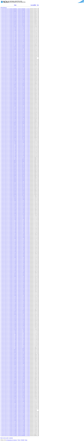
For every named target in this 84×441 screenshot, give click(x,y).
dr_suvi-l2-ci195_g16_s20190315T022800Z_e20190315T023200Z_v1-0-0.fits (15, 55)
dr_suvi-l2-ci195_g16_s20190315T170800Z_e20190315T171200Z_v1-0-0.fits (15, 333)
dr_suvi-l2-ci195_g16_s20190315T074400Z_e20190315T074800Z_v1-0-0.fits (15, 155)
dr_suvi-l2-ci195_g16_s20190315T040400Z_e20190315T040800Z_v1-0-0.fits (15, 85)
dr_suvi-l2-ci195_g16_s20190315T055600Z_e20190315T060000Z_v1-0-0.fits (15, 121)
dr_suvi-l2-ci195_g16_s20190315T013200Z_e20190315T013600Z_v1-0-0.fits (15, 37)
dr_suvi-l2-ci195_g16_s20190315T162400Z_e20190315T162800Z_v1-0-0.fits (15, 319)
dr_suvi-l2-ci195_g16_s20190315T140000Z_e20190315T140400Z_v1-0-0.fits (15, 273)
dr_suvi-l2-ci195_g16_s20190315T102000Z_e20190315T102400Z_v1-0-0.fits (15, 204)
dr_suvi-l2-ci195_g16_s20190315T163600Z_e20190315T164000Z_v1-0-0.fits (15, 323)
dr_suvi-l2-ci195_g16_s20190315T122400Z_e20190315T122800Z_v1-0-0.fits (15, 243)
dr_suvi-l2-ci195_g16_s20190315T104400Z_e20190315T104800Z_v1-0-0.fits (15, 212)
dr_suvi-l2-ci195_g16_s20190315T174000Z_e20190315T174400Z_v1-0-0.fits (15, 343)
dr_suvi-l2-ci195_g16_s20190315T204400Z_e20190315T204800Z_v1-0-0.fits (15, 395)
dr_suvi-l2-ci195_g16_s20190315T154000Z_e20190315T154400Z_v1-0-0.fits (15, 305)
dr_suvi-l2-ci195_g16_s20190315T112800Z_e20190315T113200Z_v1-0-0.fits (15, 225)
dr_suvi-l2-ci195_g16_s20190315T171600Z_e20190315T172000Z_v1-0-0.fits (15, 335)
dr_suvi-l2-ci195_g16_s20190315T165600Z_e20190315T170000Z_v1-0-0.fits (15, 329)
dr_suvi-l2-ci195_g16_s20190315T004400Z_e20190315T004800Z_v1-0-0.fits (15, 22)
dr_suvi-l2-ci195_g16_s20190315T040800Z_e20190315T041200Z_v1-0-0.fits (15, 87)
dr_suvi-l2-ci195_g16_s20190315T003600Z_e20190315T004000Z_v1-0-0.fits (15, 20)
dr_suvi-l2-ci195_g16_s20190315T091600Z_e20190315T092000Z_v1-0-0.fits (15, 184)
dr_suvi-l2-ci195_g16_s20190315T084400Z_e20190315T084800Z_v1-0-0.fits (15, 174)
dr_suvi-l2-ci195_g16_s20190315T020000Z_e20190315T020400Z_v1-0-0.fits (15, 46)
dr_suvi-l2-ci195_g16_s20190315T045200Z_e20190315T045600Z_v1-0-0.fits (15, 100)
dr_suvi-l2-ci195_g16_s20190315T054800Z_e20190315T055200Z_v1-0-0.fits (15, 118)
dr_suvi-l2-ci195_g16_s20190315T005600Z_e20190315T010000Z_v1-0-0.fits (15, 26)
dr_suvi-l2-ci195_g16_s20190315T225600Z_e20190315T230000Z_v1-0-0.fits (15, 416)
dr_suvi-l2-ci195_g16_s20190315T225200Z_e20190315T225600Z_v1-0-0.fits (15, 415)
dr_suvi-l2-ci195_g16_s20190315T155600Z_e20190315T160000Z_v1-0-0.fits (15, 310)
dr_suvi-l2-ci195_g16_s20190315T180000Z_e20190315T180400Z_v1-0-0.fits (15, 349)
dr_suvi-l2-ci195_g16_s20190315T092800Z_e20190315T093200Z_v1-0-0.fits (15, 188)
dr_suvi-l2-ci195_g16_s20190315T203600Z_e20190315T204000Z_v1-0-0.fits (15, 392)
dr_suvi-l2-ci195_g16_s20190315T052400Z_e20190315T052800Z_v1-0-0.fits (15, 111)
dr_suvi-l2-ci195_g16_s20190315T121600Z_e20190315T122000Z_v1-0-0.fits (15, 241)
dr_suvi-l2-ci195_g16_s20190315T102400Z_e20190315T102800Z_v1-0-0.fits (15, 205)
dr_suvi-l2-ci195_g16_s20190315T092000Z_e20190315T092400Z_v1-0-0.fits (15, 185)
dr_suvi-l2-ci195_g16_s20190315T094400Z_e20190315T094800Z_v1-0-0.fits (15, 193)
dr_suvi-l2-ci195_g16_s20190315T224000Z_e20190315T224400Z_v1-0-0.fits (15, 411)
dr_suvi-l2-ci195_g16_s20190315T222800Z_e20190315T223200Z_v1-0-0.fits (15, 407)
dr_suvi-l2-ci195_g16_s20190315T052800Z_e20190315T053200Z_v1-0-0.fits (15, 112)
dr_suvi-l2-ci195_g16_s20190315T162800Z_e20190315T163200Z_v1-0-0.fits (15, 320)
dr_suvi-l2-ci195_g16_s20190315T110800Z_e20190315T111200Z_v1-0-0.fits (15, 219)
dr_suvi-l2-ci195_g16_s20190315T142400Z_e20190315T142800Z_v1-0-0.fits (15, 281)
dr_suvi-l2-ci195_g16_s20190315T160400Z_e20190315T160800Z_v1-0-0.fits (15, 313)
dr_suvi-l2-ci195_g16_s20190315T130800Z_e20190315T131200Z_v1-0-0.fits (15, 257)
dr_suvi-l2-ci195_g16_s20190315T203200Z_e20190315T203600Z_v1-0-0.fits (15, 391)
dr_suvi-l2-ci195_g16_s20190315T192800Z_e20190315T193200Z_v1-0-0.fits (15, 371)
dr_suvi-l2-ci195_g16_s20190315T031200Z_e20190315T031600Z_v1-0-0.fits (15, 69)
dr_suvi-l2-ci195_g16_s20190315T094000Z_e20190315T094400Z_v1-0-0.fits (15, 191)
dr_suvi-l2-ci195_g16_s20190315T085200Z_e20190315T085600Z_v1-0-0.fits (15, 176)
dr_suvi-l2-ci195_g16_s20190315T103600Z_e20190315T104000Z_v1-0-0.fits (15, 209)
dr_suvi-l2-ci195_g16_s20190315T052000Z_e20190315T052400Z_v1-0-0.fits (15, 109)
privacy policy (6, 437)
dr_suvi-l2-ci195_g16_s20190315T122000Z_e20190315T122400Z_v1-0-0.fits (15, 242)
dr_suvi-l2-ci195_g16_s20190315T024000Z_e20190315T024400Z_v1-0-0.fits (15, 59)
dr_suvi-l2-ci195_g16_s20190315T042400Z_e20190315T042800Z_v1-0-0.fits (15, 92)
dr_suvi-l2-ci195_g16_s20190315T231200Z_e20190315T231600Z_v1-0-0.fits (15, 421)
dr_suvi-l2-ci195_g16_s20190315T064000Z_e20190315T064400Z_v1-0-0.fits (15, 135)
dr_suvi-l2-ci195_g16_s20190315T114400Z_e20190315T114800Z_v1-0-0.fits (15, 230)
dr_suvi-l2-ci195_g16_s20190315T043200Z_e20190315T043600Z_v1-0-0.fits (15, 94)
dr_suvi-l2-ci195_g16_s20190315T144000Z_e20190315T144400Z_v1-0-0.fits (15, 286)
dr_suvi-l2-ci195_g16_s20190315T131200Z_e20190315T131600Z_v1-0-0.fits (15, 258)
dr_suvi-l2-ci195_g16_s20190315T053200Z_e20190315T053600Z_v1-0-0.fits (15, 113)
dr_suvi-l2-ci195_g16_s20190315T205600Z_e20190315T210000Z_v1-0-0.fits (15, 398)
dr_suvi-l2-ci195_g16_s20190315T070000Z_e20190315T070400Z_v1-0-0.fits (15, 141)
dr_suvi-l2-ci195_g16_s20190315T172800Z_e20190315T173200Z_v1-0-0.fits (15, 339)
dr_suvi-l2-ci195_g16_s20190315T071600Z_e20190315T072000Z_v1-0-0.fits (15, 146)
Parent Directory (4, 7)
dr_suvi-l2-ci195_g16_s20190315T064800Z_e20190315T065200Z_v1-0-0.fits (15, 137)
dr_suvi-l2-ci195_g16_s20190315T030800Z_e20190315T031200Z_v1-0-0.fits (15, 68)
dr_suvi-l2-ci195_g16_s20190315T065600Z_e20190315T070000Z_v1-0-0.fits (15, 140)
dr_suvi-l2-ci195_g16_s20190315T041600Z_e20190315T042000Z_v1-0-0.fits (15, 89)
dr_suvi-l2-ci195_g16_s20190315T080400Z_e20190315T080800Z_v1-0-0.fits (15, 161)
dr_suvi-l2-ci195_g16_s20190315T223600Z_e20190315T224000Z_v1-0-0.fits (15, 410)
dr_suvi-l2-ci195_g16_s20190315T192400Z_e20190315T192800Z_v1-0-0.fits (15, 369)
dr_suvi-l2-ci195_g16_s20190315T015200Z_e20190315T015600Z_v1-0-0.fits (15, 44)
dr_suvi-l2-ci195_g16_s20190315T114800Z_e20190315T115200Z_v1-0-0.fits (15, 232)
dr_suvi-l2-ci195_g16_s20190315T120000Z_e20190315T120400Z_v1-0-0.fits (15, 236)
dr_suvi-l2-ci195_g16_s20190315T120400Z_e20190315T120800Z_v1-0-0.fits (15, 237)
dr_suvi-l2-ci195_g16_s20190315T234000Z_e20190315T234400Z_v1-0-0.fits (15, 430)
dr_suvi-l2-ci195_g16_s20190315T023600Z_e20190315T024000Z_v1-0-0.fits (15, 58)
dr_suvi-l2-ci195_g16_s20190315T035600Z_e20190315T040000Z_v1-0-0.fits (15, 83)
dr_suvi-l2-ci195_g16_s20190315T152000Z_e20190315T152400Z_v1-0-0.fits (15, 299)
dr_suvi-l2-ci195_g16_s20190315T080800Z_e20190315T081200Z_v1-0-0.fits (15, 162)
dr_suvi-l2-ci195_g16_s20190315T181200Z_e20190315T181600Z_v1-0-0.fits (15, 353)
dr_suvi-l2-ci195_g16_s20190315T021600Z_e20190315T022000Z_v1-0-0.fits (15, 51)
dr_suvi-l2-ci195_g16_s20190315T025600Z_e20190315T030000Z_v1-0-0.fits (15, 64)
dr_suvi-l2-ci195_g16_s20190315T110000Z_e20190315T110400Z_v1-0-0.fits (15, 217)
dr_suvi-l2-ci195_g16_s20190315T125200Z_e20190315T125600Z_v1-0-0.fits (15, 252)
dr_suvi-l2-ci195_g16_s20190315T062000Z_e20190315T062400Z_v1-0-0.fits (15, 128)
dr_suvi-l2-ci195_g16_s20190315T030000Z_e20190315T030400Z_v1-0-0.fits (15, 65)
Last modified (33, 5)
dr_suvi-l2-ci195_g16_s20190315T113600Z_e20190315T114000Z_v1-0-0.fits (15, 228)
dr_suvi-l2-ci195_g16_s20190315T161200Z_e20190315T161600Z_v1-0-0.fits (15, 315)
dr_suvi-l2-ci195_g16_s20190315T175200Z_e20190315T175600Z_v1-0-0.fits (15, 347)
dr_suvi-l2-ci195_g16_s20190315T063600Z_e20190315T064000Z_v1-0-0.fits (15, 133)
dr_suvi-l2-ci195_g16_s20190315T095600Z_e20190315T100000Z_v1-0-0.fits (15, 196)
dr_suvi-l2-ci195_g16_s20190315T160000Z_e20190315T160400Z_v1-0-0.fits (15, 311)
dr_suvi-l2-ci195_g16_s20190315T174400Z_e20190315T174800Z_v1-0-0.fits (15, 344)
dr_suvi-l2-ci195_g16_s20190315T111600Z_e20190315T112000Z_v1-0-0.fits (15, 222)
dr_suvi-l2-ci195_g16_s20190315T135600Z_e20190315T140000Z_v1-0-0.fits (15, 272)
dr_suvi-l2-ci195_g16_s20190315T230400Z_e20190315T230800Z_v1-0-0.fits (15, 419)
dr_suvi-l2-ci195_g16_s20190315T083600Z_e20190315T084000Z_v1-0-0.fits (15, 171)
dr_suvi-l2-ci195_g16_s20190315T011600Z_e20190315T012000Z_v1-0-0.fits (15, 32)
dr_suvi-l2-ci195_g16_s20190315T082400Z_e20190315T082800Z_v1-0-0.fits (15, 167)
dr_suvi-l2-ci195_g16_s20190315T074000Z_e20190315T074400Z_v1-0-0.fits (15, 153)
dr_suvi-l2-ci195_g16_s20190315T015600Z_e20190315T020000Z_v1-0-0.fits (15, 45)
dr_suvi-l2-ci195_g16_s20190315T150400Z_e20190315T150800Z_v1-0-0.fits (15, 294)
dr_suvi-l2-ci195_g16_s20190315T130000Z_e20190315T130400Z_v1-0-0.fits (15, 254)
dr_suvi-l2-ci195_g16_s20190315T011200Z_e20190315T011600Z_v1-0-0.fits (15, 31)
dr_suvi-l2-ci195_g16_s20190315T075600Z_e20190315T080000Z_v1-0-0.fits (15, 159)
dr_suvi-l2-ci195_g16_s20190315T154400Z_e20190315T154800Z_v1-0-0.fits (15, 306)
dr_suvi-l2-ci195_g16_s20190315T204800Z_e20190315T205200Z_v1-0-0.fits (15, 396)
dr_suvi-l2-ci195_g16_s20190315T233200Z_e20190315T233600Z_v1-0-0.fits (15, 427)
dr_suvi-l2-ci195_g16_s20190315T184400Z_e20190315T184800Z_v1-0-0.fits (15, 357)
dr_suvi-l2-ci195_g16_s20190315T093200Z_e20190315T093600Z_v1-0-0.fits (15, 189)
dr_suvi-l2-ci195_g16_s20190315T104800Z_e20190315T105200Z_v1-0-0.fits (15, 213)
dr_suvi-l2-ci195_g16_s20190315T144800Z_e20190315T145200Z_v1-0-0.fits (15, 289)
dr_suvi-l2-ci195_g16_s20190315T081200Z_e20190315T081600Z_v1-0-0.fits (15, 164)
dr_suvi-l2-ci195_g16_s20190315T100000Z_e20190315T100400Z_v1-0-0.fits (15, 198)
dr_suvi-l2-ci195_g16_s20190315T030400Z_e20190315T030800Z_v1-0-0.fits (15, 66)
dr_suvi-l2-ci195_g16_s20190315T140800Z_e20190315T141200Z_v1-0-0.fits (15, 276)
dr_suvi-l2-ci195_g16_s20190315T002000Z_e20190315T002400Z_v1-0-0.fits (15, 15)
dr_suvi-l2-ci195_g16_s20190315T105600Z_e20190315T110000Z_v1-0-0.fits (15, 215)
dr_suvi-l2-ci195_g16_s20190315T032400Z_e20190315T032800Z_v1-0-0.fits (15, 73)
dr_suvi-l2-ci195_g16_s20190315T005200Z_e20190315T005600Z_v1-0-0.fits (15, 25)
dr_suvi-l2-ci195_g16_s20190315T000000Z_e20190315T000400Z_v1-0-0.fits (15, 8)
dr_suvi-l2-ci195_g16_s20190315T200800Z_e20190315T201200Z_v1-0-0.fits (15, 383)
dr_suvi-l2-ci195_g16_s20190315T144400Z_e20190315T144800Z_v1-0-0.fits (15, 287)
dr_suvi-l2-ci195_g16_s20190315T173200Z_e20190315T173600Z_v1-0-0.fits (15, 340)
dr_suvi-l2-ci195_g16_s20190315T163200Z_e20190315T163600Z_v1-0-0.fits (15, 321)
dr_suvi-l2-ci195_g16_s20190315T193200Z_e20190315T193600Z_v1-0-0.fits (15, 372)
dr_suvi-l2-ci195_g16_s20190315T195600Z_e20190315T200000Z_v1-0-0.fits (15, 379)
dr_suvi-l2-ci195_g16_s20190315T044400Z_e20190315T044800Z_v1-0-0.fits (15, 98)
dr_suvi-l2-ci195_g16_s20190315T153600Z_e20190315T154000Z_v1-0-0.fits (15, 304)
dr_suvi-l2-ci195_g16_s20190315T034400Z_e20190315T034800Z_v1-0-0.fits (15, 79)
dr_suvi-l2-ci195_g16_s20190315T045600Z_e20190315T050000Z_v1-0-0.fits (15, 102)
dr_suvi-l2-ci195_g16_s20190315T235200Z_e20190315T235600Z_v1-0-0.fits (15, 434)
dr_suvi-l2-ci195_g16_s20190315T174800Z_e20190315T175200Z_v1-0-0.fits (15, 345)
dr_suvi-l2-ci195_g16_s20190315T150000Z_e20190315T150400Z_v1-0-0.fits (15, 292)
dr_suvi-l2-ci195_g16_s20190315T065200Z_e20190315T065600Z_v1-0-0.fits (15, 138)
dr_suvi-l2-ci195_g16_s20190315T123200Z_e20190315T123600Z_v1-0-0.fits (15, 246)
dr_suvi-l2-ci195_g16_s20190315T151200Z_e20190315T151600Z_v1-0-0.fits (15, 296)
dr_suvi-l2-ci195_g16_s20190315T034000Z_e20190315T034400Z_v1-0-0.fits (15, 78)
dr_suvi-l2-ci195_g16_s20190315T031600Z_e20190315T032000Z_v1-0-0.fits (15, 70)
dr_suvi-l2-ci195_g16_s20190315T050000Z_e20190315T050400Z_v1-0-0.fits (15, 103)
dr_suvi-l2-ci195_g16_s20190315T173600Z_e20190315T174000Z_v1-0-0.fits (15, 342)
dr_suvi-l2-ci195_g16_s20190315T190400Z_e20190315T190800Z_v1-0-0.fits (15, 363)
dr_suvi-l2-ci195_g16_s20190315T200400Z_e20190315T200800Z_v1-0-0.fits (15, 382)
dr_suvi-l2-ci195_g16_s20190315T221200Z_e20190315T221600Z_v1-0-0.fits (15, 403)
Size (38, 5)
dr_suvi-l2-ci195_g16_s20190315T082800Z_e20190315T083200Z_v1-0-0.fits (15, 169)
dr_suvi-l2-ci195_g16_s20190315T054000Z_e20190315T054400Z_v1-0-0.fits (15, 116)
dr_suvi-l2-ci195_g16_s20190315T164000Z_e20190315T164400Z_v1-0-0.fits (15, 324)
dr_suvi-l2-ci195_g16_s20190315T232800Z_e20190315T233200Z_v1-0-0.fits (15, 426)
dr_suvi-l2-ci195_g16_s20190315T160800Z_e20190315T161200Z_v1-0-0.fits (15, 314)
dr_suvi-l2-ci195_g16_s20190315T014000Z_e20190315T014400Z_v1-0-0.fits (15, 40)
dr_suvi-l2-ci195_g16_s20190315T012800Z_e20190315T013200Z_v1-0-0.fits (15, 36)
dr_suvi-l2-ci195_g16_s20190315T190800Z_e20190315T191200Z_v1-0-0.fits (15, 364)
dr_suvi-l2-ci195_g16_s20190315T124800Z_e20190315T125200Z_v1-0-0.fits (15, 251)
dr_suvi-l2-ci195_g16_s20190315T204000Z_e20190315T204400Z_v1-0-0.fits (15, 393)
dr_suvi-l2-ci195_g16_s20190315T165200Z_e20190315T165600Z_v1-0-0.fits (15, 328)
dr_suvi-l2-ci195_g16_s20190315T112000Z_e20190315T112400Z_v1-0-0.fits (15, 223)
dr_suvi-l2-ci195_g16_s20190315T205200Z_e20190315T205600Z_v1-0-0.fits (15, 397)
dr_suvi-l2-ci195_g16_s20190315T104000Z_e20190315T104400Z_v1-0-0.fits (15, 210)
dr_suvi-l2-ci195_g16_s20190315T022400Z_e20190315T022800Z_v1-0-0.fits (15, 54)
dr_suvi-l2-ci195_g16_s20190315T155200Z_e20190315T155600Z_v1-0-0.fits (15, 309)
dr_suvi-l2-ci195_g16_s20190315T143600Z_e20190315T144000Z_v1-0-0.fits (15, 285)
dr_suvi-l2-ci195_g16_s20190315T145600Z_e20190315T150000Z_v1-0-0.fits (15, 291)
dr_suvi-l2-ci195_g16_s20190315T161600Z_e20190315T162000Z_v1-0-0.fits (15, 316)
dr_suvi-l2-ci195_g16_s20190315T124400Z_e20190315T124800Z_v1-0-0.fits (15, 249)
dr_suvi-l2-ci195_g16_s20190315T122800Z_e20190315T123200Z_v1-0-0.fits (15, 244)
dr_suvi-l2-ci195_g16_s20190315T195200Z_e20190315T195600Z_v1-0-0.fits (15, 378)
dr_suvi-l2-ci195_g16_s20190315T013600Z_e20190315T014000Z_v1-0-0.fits (15, 39)
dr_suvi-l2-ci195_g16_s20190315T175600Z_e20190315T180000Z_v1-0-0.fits (15, 348)
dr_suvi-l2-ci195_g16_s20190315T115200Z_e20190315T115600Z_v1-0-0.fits (15, 233)
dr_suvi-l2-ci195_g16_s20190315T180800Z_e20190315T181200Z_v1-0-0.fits (15, 352)
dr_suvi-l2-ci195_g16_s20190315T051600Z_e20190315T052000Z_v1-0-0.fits (15, 108)
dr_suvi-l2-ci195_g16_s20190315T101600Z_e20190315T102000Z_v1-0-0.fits (15, 203)
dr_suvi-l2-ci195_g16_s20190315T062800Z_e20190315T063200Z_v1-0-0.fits (15, 131)
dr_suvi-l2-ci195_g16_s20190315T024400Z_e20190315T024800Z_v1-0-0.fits (15, 60)
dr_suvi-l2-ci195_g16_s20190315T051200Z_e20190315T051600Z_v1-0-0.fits (15, 107)
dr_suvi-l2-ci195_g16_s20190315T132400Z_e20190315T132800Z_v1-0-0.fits (15, 262)
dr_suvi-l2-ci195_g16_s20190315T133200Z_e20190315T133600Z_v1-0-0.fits (15, 265)
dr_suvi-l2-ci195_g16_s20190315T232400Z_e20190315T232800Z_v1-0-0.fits (15, 425)
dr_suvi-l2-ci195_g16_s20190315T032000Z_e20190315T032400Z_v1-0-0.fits (15, 71)
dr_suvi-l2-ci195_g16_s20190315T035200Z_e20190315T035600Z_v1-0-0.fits (15, 82)
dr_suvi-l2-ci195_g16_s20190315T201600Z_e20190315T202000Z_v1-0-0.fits (15, 386)
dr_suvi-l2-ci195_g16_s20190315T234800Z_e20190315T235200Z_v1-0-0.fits (15, 432)
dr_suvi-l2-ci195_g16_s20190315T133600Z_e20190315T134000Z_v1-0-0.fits (15, 266)
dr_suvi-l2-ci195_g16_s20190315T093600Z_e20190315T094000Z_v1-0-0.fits (15, 190)
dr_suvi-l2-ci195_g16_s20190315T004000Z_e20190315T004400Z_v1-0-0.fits (15, 21)
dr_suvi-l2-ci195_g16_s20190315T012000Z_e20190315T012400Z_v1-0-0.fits (15, 34)
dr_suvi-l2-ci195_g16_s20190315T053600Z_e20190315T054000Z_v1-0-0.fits (15, 114)
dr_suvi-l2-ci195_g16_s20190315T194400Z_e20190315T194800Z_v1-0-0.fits (15, 376)
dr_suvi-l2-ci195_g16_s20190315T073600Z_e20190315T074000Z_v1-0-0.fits (15, 152)
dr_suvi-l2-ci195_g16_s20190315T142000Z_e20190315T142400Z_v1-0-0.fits (15, 280)
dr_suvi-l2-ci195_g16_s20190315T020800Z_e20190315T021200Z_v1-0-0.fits (15, 49)
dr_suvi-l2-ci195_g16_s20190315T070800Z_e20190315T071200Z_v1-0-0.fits (15, 143)
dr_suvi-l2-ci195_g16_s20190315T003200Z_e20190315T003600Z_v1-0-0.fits (15, 18)
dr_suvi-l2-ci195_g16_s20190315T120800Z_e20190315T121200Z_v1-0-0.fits (15, 238)
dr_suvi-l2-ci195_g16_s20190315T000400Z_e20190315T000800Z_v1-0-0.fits (15, 10)
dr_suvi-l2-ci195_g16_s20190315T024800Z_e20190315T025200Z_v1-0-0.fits (15, 61)
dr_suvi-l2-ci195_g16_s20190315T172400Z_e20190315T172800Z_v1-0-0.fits (15, 338)
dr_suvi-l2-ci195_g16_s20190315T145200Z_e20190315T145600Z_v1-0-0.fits (15, 290)
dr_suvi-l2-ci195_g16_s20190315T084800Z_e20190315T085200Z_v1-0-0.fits (15, 175)
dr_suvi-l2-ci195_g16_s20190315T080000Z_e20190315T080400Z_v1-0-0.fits (15, 160)
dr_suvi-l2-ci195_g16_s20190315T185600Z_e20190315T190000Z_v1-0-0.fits (15, 360)
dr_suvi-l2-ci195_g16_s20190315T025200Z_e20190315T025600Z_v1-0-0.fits (15, 63)
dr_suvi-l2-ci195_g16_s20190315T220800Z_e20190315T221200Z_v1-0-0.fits (15, 402)
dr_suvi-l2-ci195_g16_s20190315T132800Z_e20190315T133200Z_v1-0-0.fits (15, 263)
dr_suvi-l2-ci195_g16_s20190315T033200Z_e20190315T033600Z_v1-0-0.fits (15, 75)
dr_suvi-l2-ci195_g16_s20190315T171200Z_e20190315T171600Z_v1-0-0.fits (15, 334)
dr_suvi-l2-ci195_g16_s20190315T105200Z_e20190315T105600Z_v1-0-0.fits (15, 214)
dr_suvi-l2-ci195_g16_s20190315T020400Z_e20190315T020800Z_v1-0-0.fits (15, 47)
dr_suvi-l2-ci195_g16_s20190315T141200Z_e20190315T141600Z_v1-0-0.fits (15, 277)
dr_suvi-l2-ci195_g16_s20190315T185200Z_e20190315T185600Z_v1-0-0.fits (15, 359)
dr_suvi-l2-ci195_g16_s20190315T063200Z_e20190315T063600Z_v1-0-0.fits (15, 132)
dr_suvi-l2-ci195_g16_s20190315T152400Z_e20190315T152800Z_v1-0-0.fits (15, 300)
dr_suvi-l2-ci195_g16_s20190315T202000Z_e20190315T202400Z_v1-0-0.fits (15, 387)
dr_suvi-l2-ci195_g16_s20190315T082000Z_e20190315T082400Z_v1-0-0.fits (15, 166)
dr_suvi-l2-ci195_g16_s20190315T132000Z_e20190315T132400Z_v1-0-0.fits (15, 261)
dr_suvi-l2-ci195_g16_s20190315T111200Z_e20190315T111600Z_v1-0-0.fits (15, 220)
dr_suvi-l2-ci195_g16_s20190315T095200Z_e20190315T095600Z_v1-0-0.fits (15, 195)
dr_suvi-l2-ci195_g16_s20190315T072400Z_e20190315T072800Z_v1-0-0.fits (15, 148)
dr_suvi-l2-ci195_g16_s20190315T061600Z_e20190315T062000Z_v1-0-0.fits (15, 127)
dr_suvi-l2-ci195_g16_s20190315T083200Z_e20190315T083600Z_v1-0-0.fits (15, 170)
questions (11, 437)
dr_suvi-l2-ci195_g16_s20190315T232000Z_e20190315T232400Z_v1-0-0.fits (15, 424)
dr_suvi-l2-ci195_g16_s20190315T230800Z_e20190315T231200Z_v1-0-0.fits (15, 420)
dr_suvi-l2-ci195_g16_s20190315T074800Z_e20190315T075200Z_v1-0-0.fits (15, 156)
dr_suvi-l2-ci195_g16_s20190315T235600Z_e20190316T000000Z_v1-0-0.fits (15, 435)
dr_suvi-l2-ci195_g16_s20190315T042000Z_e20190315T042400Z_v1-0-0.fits (15, 90)
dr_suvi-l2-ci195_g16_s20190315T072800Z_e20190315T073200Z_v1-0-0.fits (15, 150)
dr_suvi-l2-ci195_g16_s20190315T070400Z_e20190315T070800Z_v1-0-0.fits (15, 142)
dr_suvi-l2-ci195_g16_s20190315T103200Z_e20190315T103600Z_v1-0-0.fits (15, 208)
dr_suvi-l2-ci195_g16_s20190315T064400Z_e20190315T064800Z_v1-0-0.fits (15, 136)
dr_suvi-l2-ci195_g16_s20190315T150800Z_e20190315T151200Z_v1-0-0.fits (15, 295)
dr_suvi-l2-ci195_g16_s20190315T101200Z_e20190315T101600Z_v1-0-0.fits (15, 201)
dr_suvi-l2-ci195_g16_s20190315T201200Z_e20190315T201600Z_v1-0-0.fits (15, 384)
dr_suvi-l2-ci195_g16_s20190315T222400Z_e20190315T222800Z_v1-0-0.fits (15, 406)
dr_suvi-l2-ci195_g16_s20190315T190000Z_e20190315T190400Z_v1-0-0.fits (15, 362)
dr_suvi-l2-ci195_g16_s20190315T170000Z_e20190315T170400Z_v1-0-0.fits (15, 330)
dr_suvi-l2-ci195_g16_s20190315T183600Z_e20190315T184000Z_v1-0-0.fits (15, 354)
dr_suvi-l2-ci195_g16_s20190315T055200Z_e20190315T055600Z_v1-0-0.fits (15, 119)
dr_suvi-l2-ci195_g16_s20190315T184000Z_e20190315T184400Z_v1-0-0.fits (15, 355)
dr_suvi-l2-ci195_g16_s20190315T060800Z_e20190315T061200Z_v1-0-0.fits (15, 124)
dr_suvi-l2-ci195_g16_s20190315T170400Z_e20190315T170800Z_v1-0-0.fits (15, 331)
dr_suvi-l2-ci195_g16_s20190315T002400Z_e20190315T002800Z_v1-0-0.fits (15, 16)
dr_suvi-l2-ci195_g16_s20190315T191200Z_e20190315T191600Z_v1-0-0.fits (15, 366)
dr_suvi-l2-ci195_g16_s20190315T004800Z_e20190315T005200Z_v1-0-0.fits (15, 23)
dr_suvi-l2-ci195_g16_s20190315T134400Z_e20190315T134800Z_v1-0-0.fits (15, 268)
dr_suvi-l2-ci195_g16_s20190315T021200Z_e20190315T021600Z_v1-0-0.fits (15, 50)
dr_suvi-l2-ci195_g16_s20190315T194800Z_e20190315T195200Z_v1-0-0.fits (15, 377)
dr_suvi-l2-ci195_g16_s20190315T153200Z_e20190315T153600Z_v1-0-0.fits (15, 302)
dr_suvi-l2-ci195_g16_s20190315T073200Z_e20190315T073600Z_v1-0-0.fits (15, 151)
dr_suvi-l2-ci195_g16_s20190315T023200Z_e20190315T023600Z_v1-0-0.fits (15, 56)
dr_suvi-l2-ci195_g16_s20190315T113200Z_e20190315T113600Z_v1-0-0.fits (15, 227)
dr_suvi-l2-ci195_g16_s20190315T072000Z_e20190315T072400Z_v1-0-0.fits (15, 147)
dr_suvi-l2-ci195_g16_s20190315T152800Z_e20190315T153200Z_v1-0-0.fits (15, 301)
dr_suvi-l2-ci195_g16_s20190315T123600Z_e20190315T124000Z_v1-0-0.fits (15, 247)
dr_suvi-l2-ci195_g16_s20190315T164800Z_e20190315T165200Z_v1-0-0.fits (15, 326)
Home (1, 437)
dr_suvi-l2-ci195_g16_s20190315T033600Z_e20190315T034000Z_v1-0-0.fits (15, 76)
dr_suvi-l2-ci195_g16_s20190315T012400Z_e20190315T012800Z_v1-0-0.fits (15, 35)
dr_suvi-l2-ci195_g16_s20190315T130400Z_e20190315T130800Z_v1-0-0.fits (15, 256)
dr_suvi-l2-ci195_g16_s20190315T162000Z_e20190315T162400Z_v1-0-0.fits (15, 318)
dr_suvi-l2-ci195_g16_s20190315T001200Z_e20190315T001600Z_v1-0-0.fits (15, 12)
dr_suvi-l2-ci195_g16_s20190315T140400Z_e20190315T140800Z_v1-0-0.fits (15, 275)
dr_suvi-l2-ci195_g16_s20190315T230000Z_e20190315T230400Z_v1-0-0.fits (15, 417)
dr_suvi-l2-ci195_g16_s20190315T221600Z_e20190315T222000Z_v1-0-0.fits (15, 405)
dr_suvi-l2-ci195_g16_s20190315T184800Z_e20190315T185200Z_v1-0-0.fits (15, 358)
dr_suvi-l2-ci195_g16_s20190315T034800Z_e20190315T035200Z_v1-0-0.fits (15, 80)
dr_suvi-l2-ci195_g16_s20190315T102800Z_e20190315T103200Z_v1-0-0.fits (15, 206)
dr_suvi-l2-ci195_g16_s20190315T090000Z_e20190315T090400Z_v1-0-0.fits (15, 179)
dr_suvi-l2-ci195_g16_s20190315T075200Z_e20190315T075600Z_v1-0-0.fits (15, 157)
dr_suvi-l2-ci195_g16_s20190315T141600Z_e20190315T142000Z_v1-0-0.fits (15, 278)
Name (15, 5)
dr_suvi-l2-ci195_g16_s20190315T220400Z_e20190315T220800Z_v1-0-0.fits (15, 401)
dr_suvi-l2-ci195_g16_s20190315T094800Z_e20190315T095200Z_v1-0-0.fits (15, 194)
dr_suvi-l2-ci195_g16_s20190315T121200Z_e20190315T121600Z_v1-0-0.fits (15, 239)
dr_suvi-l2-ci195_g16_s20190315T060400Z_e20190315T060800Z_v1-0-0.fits (15, 123)
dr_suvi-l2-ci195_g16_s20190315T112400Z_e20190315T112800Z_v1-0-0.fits (15, 224)
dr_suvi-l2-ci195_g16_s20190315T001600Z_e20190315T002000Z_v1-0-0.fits (15, 13)
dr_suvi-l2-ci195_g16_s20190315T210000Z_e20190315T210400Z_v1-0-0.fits (15, 400)
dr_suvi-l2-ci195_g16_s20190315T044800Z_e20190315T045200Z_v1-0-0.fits (15, 99)
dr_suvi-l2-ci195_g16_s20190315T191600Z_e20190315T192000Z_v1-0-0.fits (15, 367)
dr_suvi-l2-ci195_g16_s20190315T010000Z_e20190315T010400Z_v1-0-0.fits (15, 27)
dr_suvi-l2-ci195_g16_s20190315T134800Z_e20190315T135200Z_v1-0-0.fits (15, 270)
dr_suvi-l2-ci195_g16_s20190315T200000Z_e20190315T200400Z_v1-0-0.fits (15, 381)
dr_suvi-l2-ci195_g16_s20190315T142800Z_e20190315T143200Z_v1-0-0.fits (15, 282)
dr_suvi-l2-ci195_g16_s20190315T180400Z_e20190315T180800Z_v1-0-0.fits (15, 350)
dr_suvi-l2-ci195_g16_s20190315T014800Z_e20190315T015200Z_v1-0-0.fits (15, 42)
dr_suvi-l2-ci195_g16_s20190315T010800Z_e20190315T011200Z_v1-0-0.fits (15, 30)
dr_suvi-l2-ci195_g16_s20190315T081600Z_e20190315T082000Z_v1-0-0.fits (15, 165)
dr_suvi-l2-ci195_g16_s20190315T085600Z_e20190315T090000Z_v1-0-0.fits (15, 177)
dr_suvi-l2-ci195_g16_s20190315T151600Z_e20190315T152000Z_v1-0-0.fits (15, 297)
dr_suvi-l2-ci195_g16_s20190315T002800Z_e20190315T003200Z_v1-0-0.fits (15, 17)
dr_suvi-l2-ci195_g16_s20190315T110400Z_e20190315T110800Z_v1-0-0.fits (15, 218)
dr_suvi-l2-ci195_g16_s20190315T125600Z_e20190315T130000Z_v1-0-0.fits (15, 253)
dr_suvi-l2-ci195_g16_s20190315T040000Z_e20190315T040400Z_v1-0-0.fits (15, 84)
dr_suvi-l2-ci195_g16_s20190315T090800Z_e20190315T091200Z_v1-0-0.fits (15, 181)
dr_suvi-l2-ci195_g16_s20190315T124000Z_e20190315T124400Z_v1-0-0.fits (15, 248)
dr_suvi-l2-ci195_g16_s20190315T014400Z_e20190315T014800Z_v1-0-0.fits (15, 41)
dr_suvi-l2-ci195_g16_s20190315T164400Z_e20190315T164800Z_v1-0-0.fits (15, 325)
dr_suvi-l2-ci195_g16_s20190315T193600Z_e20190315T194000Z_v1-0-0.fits (15, 373)
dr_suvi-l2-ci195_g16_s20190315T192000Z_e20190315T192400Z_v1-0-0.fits (15, 368)
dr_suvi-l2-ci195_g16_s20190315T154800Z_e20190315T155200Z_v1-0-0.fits (15, 307)
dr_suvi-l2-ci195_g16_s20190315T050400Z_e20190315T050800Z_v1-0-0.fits (15, 104)
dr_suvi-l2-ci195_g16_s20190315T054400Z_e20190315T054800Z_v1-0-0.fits (15, 117)
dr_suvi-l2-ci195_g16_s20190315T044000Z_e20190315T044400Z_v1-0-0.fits (15, 97)
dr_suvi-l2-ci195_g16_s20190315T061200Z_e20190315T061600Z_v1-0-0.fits (15, 126)
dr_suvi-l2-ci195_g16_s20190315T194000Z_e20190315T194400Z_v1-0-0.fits (15, 374)
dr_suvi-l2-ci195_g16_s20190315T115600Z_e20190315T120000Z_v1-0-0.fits (15, 234)
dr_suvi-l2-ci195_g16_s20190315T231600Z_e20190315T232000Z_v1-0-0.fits (15, 422)
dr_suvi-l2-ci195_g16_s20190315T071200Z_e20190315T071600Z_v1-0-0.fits (15, 145)
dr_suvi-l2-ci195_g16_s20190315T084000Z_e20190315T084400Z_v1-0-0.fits (15, 172)
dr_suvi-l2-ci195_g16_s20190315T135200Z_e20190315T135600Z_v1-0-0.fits (15, 271)
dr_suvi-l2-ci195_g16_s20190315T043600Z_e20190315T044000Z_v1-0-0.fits (15, 95)
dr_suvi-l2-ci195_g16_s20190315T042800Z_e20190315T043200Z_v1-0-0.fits (15, 93)
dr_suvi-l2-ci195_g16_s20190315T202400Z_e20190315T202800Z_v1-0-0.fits (15, 388)
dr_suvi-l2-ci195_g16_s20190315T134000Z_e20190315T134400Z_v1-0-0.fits (15, 267)
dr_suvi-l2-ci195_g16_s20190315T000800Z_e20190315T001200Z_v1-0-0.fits (15, 11)
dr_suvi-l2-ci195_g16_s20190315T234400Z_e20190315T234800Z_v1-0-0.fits (15, 431)
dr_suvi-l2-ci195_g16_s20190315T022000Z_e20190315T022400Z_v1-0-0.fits (15, 52)
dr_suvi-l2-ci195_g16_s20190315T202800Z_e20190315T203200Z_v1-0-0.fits (15, 390)
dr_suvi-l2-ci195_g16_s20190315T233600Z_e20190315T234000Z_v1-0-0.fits (15, 429)
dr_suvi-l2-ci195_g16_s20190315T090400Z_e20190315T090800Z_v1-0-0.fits (15, 180)
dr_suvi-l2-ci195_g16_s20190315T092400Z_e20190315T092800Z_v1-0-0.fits (15, 186)
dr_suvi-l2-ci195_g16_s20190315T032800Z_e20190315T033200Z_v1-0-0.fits (15, 74)
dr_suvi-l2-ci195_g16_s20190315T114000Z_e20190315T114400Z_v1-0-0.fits (15, 229)
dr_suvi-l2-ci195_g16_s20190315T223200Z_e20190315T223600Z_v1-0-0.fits (15, 408)
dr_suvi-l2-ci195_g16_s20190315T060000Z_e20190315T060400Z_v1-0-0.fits (15, 122)
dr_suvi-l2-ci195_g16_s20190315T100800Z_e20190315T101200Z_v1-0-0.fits (15, 200)
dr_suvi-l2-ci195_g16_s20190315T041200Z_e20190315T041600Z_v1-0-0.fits (15, 88)
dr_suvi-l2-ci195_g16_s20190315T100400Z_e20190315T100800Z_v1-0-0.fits (15, 199)
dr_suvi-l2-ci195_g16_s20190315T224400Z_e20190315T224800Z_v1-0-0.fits (15, 412)
